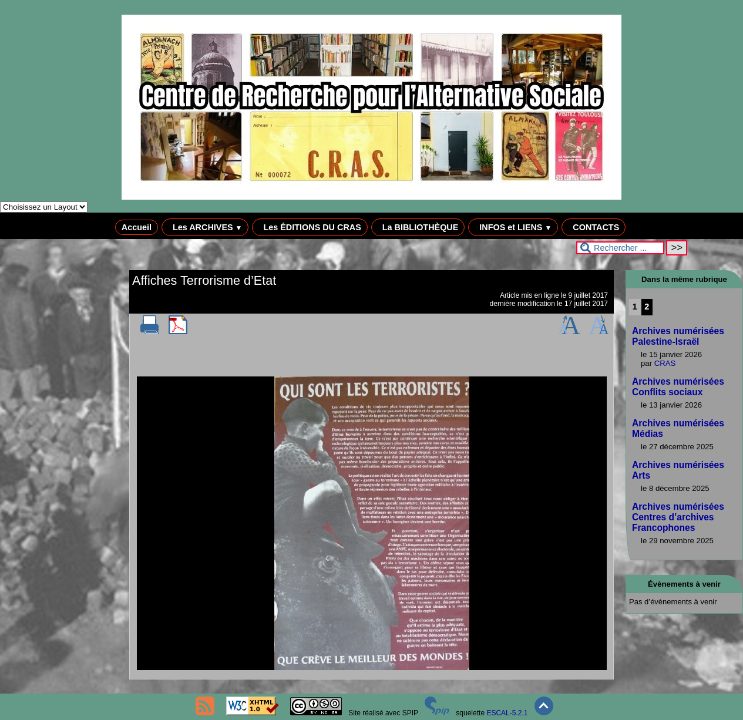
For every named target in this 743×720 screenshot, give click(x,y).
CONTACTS (593, 227)
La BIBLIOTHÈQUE (418, 227)
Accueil (137, 227)
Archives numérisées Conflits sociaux (678, 386)
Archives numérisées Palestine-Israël (678, 336)
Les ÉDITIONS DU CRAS (309, 227)
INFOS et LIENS (513, 227)
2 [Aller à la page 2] (646, 306)
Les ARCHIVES (205, 227)
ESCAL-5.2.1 (506, 713)
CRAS (665, 363)
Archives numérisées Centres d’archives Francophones (678, 517)
